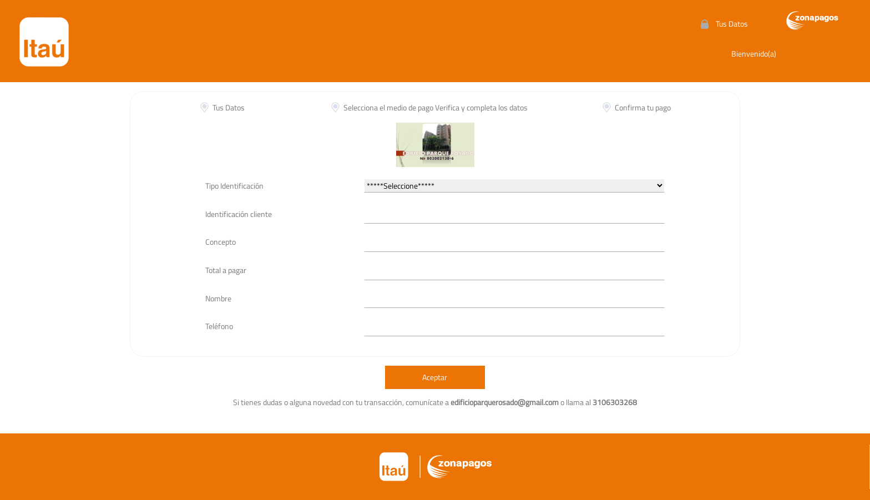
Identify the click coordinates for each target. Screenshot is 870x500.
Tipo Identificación (234, 185)
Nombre (218, 298)
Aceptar (434, 377)
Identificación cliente (238, 214)
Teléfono (219, 326)
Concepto (220, 242)
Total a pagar (225, 270)
